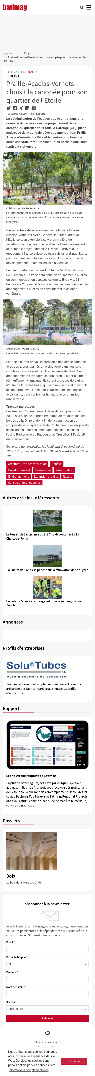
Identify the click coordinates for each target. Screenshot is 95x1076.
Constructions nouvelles (24, 483)
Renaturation (64, 470)
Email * (10, 942)
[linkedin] (47, 1033)
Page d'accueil (11, 53)
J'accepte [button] (74, 1061)
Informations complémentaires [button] (28, 1070)
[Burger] (88, 7)
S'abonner (47, 1018)
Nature (68, 476)
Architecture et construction (27, 464)
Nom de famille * (16, 987)
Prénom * (12, 972)
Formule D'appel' (16, 957)
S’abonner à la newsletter (47, 1042)
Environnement (18, 476)
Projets (28, 53)
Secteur (11, 1002)
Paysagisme (43, 470)
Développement (19, 470)
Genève (57, 464)
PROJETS (32, 72)
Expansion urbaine (46, 476)
